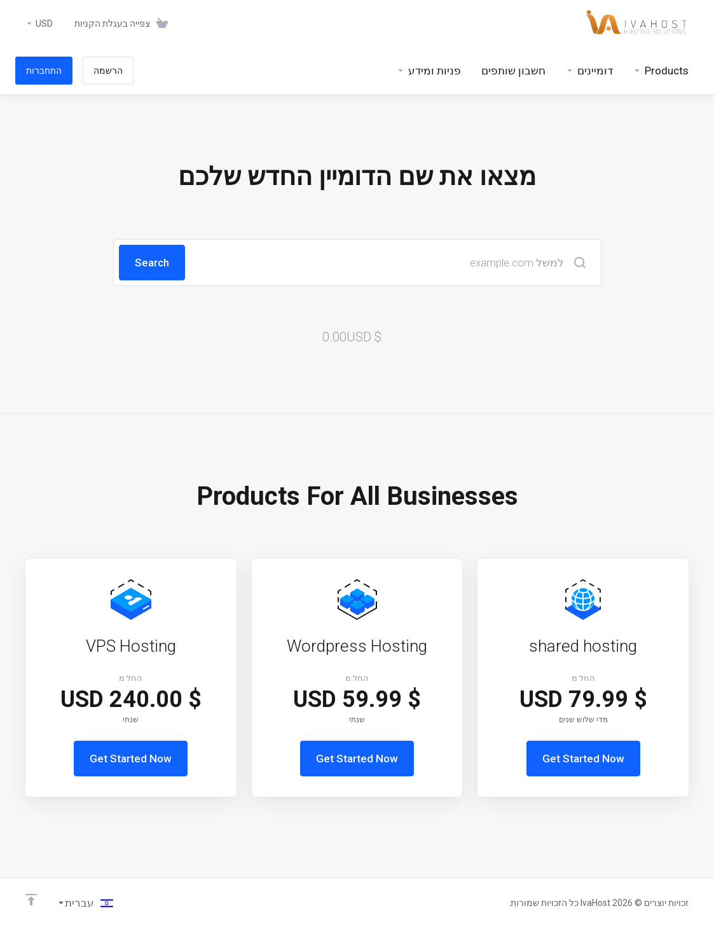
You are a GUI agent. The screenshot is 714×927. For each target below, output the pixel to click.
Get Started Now (583, 758)
